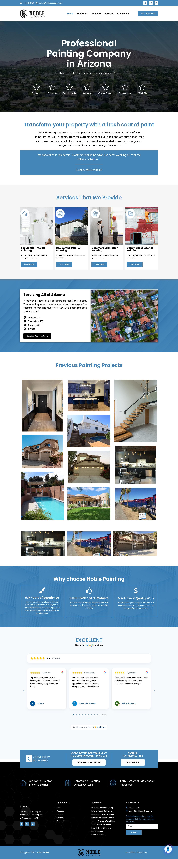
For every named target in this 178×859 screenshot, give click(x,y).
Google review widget (81, 727)
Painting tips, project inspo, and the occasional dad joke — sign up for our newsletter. (140, 819)
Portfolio (109, 13)
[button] (42, 543)
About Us (96, 13)
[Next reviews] (154, 691)
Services (82, 13)
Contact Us (123, 13)
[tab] (73, 714)
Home (70, 13)
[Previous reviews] (23, 691)
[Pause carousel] (89, 718)
